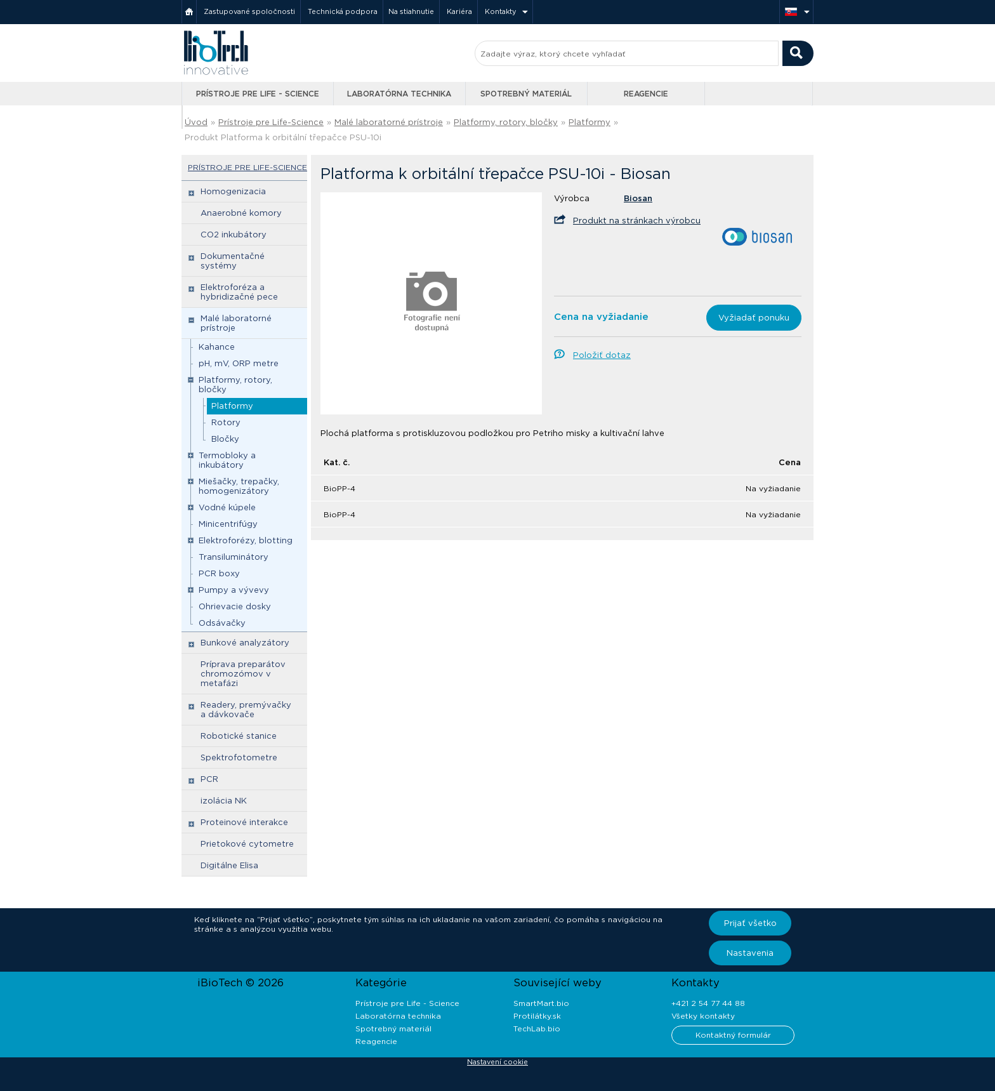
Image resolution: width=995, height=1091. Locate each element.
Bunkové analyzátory (245, 642)
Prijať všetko (750, 923)
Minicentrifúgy (228, 524)
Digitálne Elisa (229, 865)
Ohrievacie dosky (235, 606)
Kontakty (501, 11)
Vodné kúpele (227, 507)
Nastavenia (750, 953)
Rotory (226, 422)
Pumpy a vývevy (234, 590)
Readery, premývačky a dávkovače (246, 709)
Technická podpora (343, 11)
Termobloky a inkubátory (227, 460)
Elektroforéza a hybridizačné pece (239, 291)
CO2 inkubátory (234, 234)
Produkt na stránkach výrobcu (637, 220)
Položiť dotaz (602, 355)
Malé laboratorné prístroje (388, 122)
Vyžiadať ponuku (753, 317)
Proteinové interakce (244, 822)
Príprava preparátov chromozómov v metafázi (243, 673)
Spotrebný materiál (526, 93)
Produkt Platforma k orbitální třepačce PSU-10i (283, 137)
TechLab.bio (536, 1028)
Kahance (217, 347)
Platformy (589, 122)
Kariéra (459, 11)
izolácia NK (224, 800)
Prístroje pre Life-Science (271, 122)
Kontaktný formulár (733, 1035)
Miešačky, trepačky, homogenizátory (239, 486)
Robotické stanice (239, 736)
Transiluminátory (233, 557)
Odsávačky (222, 623)
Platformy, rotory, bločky (506, 122)
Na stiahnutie (411, 11)
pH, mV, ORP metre (239, 363)
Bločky (225, 439)
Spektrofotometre (239, 757)
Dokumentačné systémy (233, 260)
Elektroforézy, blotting (246, 540)
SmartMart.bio (541, 1003)
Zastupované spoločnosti (249, 11)
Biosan (638, 198)
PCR (209, 779)
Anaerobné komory (241, 213)
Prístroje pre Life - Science (257, 93)
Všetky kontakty (703, 1016)
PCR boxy (219, 573)
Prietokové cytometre (247, 844)
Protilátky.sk (537, 1016)
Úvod (196, 122)
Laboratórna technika (399, 93)
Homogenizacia (233, 191)
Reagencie (646, 93)
